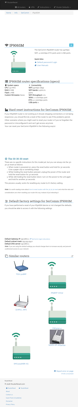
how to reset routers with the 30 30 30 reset (43, 189)
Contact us (9, 394)
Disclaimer (9, 401)
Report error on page (63, 372)
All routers (20, 7)
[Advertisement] (39, 30)
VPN (31, 7)
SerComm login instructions (40, 239)
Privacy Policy (10, 404)
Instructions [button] (44, 7)
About (8, 391)
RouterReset (11, 2)
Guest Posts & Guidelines (13, 398)
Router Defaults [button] (62, 7)
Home (8, 13)
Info (16, 13)
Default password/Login (45, 62)
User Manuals (41, 65)
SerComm (25, 13)
